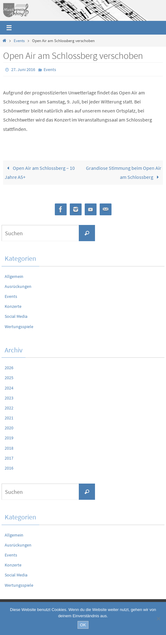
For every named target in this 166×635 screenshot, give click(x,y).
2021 (9, 418)
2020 (9, 428)
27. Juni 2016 (23, 69)
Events (19, 40)
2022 (9, 408)
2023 (9, 398)
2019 (9, 438)
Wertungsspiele (19, 326)
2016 (9, 468)
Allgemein (14, 276)
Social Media (16, 316)
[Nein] (158, 618)
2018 (9, 448)
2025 (9, 377)
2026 (9, 367)
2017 (9, 458)
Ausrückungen (18, 286)
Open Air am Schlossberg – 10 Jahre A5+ (40, 172)
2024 (9, 388)
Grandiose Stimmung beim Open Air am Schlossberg (123, 172)
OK (83, 625)
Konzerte (13, 306)
